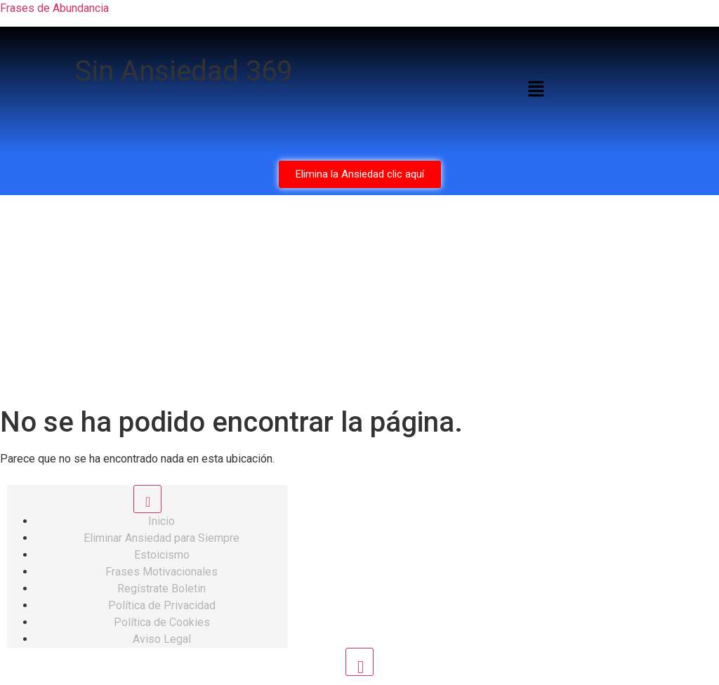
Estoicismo (162, 554)
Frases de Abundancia (54, 8)
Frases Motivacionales (161, 571)
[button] (536, 90)
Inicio (161, 521)
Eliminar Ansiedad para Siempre (161, 538)
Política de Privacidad (162, 605)
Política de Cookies (162, 622)
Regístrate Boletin (161, 588)
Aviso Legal (162, 639)
